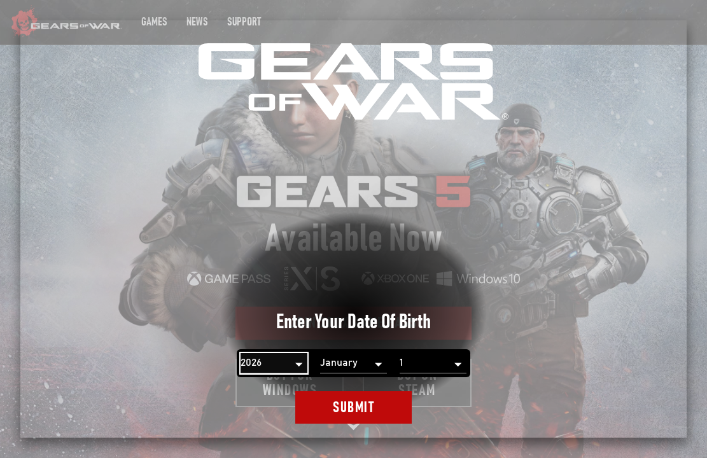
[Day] (433, 363)
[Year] (274, 363)
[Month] (353, 363)
